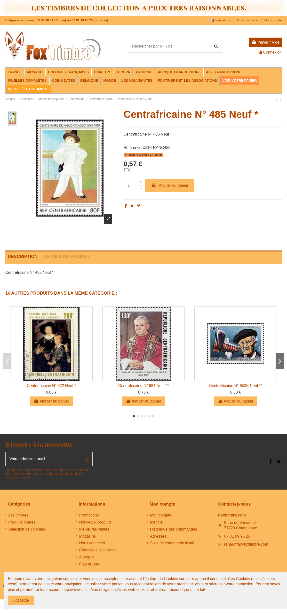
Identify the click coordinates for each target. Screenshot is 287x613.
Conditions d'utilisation (98, 550)
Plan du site (89, 564)
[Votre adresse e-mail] (43, 459)
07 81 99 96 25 (237, 536)
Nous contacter (248, 20)
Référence (133, 147)
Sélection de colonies (26, 529)
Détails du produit (66, 256)
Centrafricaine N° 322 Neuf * (51, 386)
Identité (156, 522)
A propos (87, 557)
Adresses (158, 536)
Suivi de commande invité (172, 543)
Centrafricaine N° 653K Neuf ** (235, 386)
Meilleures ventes (94, 529)
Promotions (89, 515)
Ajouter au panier (169, 185)
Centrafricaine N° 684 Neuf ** (143, 386)
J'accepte (21, 600)
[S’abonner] (86, 459)
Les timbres (18, 515)
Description (23, 256)
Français (220, 20)
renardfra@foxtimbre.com (246, 544)
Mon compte (273, 20)
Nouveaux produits (95, 522)
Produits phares (21, 522)
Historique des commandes (173, 529)
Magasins (87, 536)
